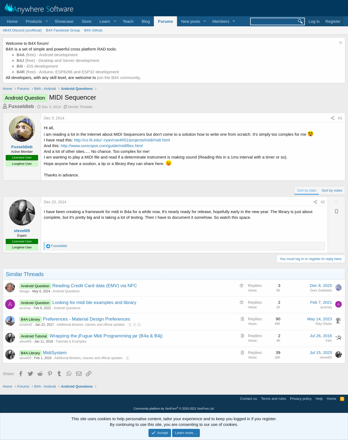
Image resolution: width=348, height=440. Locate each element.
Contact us (248, 399)
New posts (190, 21)
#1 (340, 118)
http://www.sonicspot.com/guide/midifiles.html (102, 145)
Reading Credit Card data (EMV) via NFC (94, 285)
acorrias (25, 308)
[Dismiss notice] (340, 43)
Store (86, 21)
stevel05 (22, 230)
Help (319, 399)
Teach (128, 21)
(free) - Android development (47, 54)
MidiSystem (55, 352)
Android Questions (66, 291)
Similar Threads (80, 107)
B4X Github (93, 30)
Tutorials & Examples (71, 341)
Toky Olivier (323, 324)
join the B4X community (118, 77)
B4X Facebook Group (63, 30)
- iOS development (37, 66)
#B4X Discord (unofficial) (22, 30)
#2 (323, 202)
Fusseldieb (21, 106)
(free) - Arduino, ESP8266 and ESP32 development (68, 71)
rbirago (24, 291)
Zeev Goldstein (321, 290)
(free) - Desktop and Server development (58, 60)
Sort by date (306, 190)
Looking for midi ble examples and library (94, 302)
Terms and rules (273, 399)
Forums (165, 21)
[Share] (332, 118)
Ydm (328, 341)
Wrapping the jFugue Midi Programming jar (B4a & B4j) (105, 335)
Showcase (64, 21)
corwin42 (25, 325)
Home (12, 21)
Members (220, 21)
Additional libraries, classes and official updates (91, 325)
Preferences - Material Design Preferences (86, 319)
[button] (36, 21)
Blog (146, 21)
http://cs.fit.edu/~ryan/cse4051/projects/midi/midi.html (122, 140)
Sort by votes (332, 190)
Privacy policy (301, 399)
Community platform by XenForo (174, 408)
